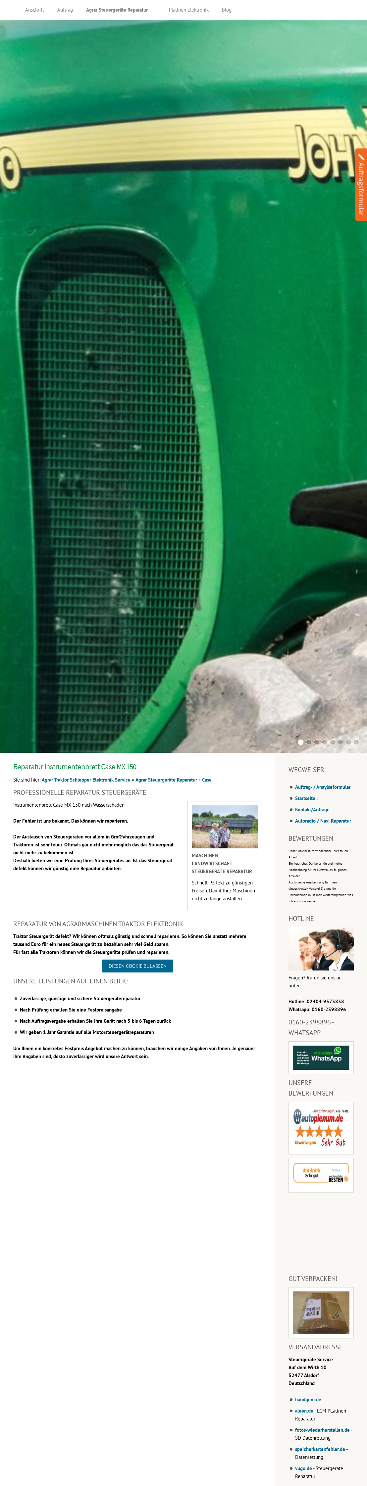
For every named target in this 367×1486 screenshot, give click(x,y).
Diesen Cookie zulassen (138, 966)
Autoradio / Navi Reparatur (323, 821)
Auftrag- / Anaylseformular (322, 787)
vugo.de (303, 1468)
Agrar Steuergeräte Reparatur (166, 780)
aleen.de (304, 1411)
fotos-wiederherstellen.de (322, 1430)
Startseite (305, 798)
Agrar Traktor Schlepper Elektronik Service (86, 780)
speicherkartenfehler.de (320, 1449)
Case (207, 780)
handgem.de (308, 1399)
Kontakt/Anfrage (312, 809)
